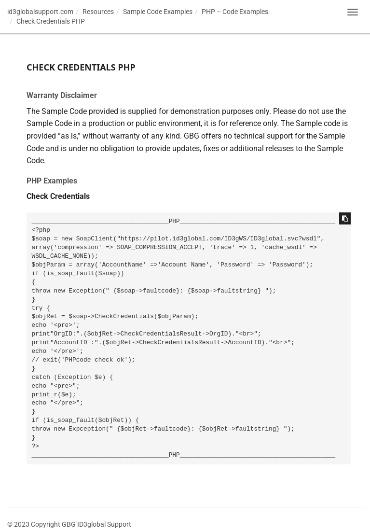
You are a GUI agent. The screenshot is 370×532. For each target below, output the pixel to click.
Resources (98, 11)
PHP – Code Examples (235, 11)
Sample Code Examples (157, 11)
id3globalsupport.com (40, 11)
